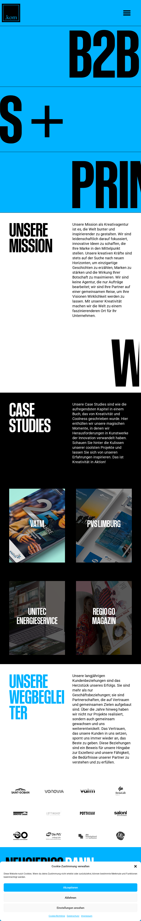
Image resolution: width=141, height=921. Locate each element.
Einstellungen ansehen (70, 908)
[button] (135, 866)
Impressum (86, 916)
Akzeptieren (70, 887)
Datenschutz (73, 916)
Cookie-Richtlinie (57, 916)
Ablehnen (70, 897)
